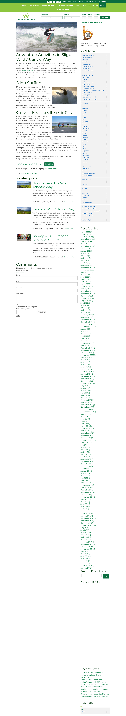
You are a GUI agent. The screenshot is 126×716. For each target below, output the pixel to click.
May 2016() (85, 478)
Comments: (20, 294)
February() (85, 263)
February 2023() (87, 286)
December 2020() (88, 348)
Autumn (85, 182)
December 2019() (88, 376)
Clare (84, 115)
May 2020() (85, 364)
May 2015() (85, 506)
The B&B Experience (65, 5)
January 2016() (87, 488)
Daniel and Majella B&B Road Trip (93, 90)
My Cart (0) (102, 1)
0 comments (52, 169)
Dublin (84, 126)
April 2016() (85, 480)
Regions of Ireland (88, 206)
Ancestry (85, 59)
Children (96, 14)
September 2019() (88, 383)
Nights (84, 14)
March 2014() (86, 540)
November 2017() (88, 435)
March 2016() (86, 483)
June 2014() (86, 532)
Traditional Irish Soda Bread (91, 680)
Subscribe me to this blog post (26, 307)
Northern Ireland (87, 213)
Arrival (66, 14)
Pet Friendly (86, 68)
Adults (90, 14)
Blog (102, 5)
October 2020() (87, 353)
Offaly (84, 146)
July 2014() (85, 530)
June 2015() (85, 504)
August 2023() (87, 272)
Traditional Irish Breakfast (90, 99)
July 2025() (85, 253)
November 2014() (88, 521)
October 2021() (87, 324)
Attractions (85, 168)
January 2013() (87, 568)
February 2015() (87, 514)
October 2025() (87, 249)
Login (80, 1)
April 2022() (86, 310)
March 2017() (86, 454)
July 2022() (85, 303)
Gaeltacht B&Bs (87, 66)
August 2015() (86, 499)
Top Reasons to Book (89, 97)
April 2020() (86, 367)
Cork (84, 117)
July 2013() (85, 554)
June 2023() (86, 277)
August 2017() (87, 443)
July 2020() (85, 360)
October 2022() (87, 296)
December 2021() (88, 320)
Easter (84, 197)
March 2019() (86, 398)
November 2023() (88, 267)
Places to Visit (86, 166)
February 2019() (87, 400)
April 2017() (85, 452)
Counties (85, 104)
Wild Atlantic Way (27, 70)
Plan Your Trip (87, 180)
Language (72, 1)
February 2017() (87, 457)
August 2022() (87, 301)
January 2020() (87, 374)
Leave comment (22, 271)
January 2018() (87, 431)
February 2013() (87, 566)
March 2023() (86, 284)
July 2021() (85, 331)
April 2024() (86, 258)
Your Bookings (63, 9)
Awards (84, 189)
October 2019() (87, 381)
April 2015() (85, 509)
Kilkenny (85, 137)
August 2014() (87, 528)
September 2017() (88, 440)
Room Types (86, 95)
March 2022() (86, 312)
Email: (18, 281)
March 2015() (86, 511)
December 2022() (88, 291)
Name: (18, 275)
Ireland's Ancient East (89, 209)
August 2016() (86, 471)
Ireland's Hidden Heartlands (91, 211)
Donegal (85, 121)
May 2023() (85, 279)
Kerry (84, 133)
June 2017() (85, 447)
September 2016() (88, 469)
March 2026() (86, 232)
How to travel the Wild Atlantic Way (49, 185)
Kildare (84, 135)
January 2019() (87, 402)
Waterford (85, 155)
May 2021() (85, 336)
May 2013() (85, 558)
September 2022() (88, 298)
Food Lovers (86, 64)
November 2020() (88, 350)
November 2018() (88, 407)
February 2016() (87, 485)
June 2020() (86, 362)
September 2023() (88, 270)
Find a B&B (44, 14)
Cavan (84, 112)
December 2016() (88, 461)
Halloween (85, 200)
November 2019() (88, 379)
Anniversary (86, 77)
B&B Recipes (86, 84)
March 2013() (86, 563)
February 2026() (87, 237)
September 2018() (88, 412)
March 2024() (86, 260)
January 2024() (87, 265)
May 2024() (85, 256)
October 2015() (87, 495)
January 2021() (87, 346)
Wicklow (85, 162)
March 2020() (86, 369)
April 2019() (85, 395)
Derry (84, 119)
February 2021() (87, 343)
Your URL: (19, 287)
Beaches (85, 171)
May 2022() (85, 308)
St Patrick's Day (87, 202)
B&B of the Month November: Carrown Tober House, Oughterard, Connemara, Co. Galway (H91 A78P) (95, 694)
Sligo (22, 173)
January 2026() (87, 241)
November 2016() (88, 464)
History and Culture (88, 173)
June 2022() (86, 305)
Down (84, 124)
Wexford (85, 159)
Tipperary (85, 150)
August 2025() (86, 251)
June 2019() (86, 391)
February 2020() (87, 372)
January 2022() (87, 289)
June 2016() (86, 476)
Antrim (84, 106)
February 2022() (87, 315)
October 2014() (87, 523)
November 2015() (88, 492)
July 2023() (85, 275)
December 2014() (88, 518)
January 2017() (87, 459)
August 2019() (87, 386)
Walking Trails (86, 220)
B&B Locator (81, 5)
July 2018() (85, 417)
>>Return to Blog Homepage (91, 22)
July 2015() (85, 502)
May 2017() (85, 450)
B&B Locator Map (88, 82)
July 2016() (85, 473)
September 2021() (88, 327)
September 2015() (88, 497)
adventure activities (65, 75)
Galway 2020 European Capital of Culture (50, 238)
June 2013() (86, 556)
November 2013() (88, 544)
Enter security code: (23, 309)
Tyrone (84, 153)
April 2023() (86, 282)
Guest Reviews (87, 92)
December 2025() (88, 239)
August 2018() (87, 414)
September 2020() (88, 355)
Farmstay (85, 62)
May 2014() (86, 535)
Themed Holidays (48, 5)
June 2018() (85, 419)
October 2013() (87, 547)
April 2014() (86, 537)
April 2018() (85, 424)
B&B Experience (87, 75)
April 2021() (85, 338)
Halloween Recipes (88, 88)
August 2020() (87, 357)
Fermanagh (86, 128)
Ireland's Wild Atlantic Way (53, 209)
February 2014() (87, 542)
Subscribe (20, 273)
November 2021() (88, 322)
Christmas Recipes (88, 86)
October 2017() (87, 438)
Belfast (84, 110)
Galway (84, 130)
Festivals (85, 193)
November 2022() (88, 294)
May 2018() (85, 421)
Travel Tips (93, 5)
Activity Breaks (87, 57)
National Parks (87, 175)
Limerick (85, 142)
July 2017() (85, 445)
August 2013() (87, 551)
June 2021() (86, 334)
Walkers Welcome (88, 71)
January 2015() (87, 516)
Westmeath (86, 157)
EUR (64, 1)
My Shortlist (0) (90, 1)
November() (86, 244)
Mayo (84, 144)
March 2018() (86, 426)
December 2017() (88, 433)
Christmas (85, 195)
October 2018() (87, 409)
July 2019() (85, 388)
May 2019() (85, 393)
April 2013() (85, 561)
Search (105, 18)
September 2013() (88, 549)
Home (24, 5)
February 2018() (87, 428)
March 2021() (86, 341)
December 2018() (88, 405)
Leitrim (84, 139)
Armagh (85, 108)
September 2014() (88, 525)
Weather (85, 184)
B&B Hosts (85, 80)
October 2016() (87, 466)
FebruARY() (86, 234)
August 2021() (86, 329)
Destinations (34, 5)
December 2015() (88, 490)
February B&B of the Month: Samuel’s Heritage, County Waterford (92, 675)
